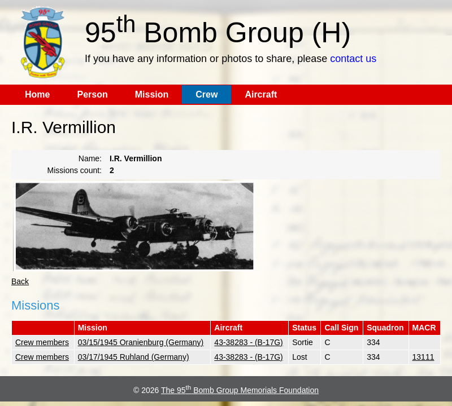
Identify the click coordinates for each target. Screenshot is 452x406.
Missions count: (74, 170)
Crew (206, 94)
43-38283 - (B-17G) (248, 342)
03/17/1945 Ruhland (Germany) (133, 356)
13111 (423, 356)
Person (92, 94)
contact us (353, 58)
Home (37, 94)
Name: (90, 158)
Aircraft (261, 94)
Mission (152, 94)
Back (20, 281)
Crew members (42, 342)
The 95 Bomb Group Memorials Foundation (240, 390)
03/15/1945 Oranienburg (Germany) (141, 342)
